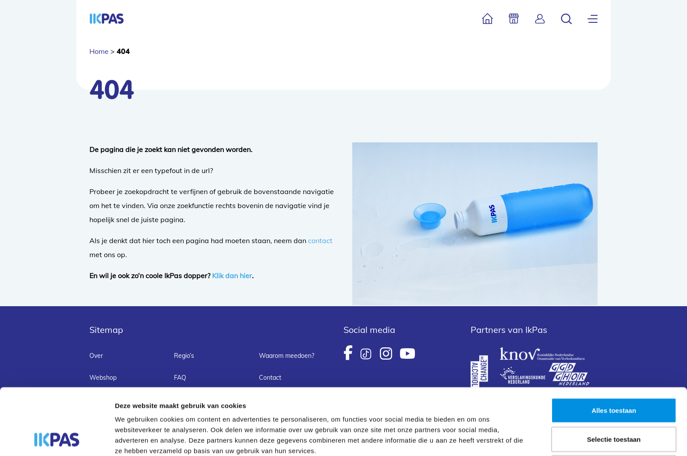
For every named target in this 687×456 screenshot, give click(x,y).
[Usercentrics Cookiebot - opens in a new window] (56, 438)
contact (320, 240)
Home (99, 51)
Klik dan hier (232, 275)
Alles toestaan (613, 348)
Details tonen (473, 438)
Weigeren (613, 405)
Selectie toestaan (614, 377)
